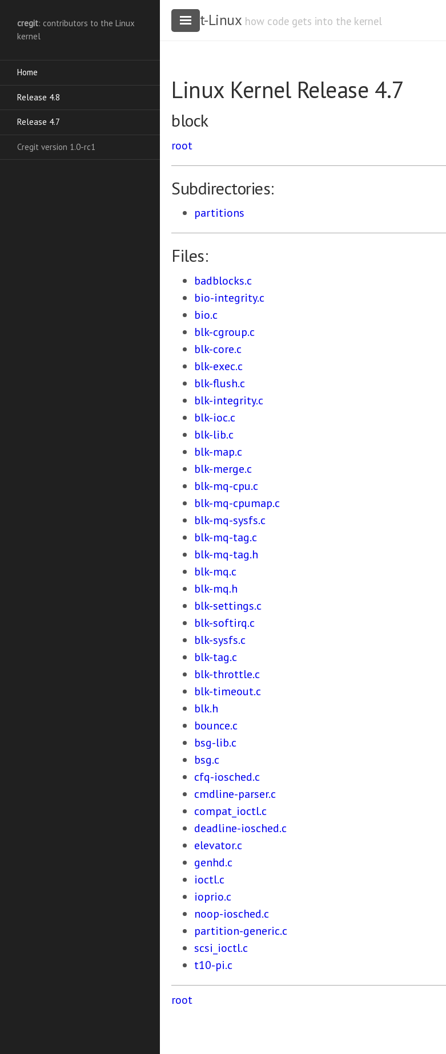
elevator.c (218, 845)
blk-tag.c (215, 657)
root (181, 145)
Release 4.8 (38, 97)
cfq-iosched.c (227, 776)
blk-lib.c (214, 434)
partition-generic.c (240, 930)
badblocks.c (223, 280)
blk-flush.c (219, 383)
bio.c (206, 314)
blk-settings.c (228, 605)
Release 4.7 (38, 121)
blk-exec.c (218, 366)
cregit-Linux (206, 20)
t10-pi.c (213, 965)
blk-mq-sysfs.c (230, 520)
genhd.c (213, 862)
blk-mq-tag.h (226, 554)
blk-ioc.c (214, 417)
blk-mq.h (216, 588)
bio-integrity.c (229, 297)
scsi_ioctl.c (221, 948)
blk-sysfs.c (220, 640)
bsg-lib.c (215, 742)
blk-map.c (218, 451)
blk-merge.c (223, 468)
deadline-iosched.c (240, 828)
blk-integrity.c (228, 400)
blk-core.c (218, 349)
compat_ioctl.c (230, 811)
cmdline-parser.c (235, 794)
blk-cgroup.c (224, 332)
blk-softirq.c (224, 622)
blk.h (206, 708)
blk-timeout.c (227, 691)
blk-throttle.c (227, 674)
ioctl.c (209, 879)
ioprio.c (212, 896)
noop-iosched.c (231, 913)
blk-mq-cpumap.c (237, 503)
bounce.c (216, 725)
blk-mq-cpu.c (226, 486)
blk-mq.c (215, 571)
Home (27, 72)
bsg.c (206, 759)
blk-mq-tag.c (225, 537)
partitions (219, 212)
